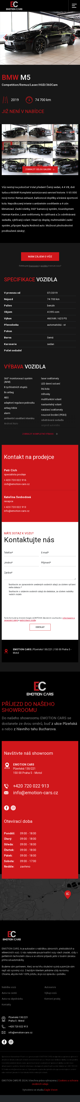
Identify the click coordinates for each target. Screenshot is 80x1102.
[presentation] (36, 604)
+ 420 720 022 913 (15, 506)
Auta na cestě (9, 993)
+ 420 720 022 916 (15, 479)
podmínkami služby (28, 620)
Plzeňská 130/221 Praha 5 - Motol (18, 1019)
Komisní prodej (52, 998)
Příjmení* (46, 562)
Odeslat (40, 627)
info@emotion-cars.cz (16, 510)
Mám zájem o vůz (40, 256)
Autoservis (50, 987)
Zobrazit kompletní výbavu (40, 434)
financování (34, 266)
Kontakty (6, 1004)
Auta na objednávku (12, 998)
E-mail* (45, 552)
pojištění (44, 266)
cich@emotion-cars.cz (17, 484)
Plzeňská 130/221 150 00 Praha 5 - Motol (27, 768)
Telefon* (8, 552)
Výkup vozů (50, 993)
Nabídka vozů (9, 987)
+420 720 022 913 (31, 786)
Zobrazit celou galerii (40, 169)
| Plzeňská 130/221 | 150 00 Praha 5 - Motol (42, 651)
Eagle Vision (51, 1090)
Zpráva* (8, 572)
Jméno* (8, 562)
